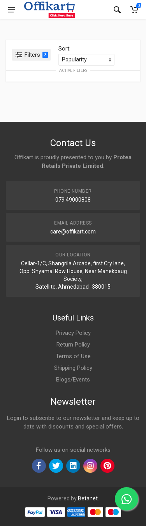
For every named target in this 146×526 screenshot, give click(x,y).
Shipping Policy (73, 367)
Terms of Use (73, 356)
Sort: (64, 48)
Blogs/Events (73, 379)
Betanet (88, 498)
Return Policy (73, 344)
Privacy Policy (73, 332)
